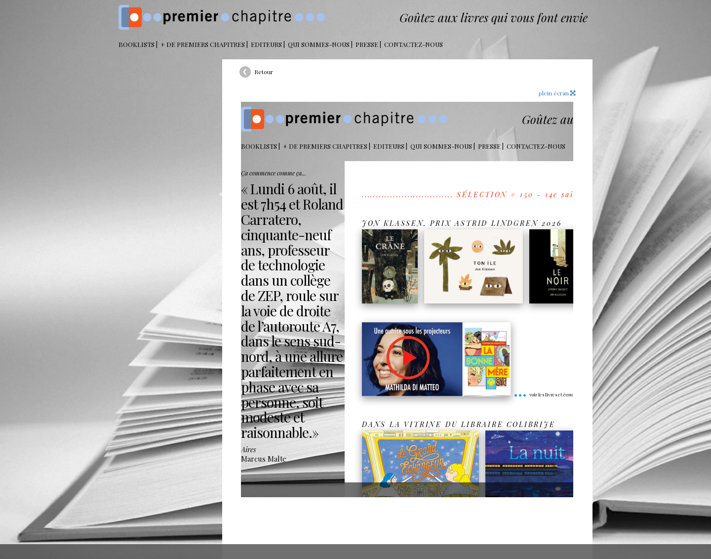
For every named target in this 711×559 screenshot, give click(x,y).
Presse (367, 44)
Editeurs (266, 44)
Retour (263, 72)
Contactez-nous (413, 44)
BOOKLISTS (136, 44)
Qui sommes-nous (319, 44)
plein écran (557, 93)
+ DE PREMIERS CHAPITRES (202, 44)
